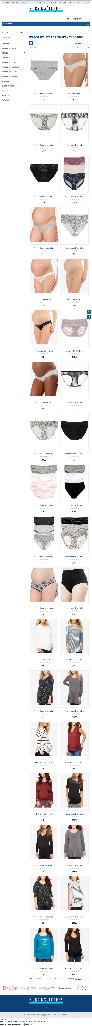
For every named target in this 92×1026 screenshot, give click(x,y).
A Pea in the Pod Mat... (74, 90)
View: (39, 978)
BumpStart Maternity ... (74, 914)
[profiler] (3, 1019)
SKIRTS (5, 90)
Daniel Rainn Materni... (44, 656)
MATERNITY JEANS (9, 72)
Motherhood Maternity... (44, 90)
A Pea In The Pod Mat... (74, 656)
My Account (41, 2)
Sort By (71, 979)
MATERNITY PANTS (9, 76)
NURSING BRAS (8, 86)
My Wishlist (52, 2)
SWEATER (5, 43)
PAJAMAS (5, 100)
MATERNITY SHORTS (10, 48)
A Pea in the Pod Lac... (44, 348)
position (78, 43)
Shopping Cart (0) (76, 19)
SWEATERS (6, 81)
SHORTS (5, 95)
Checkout (62, 2)
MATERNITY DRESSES (10, 67)
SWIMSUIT (6, 57)
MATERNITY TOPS (9, 62)
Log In (87, 2)
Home (3, 33)
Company (79, 2)
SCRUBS (5, 53)
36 (31, 47)
